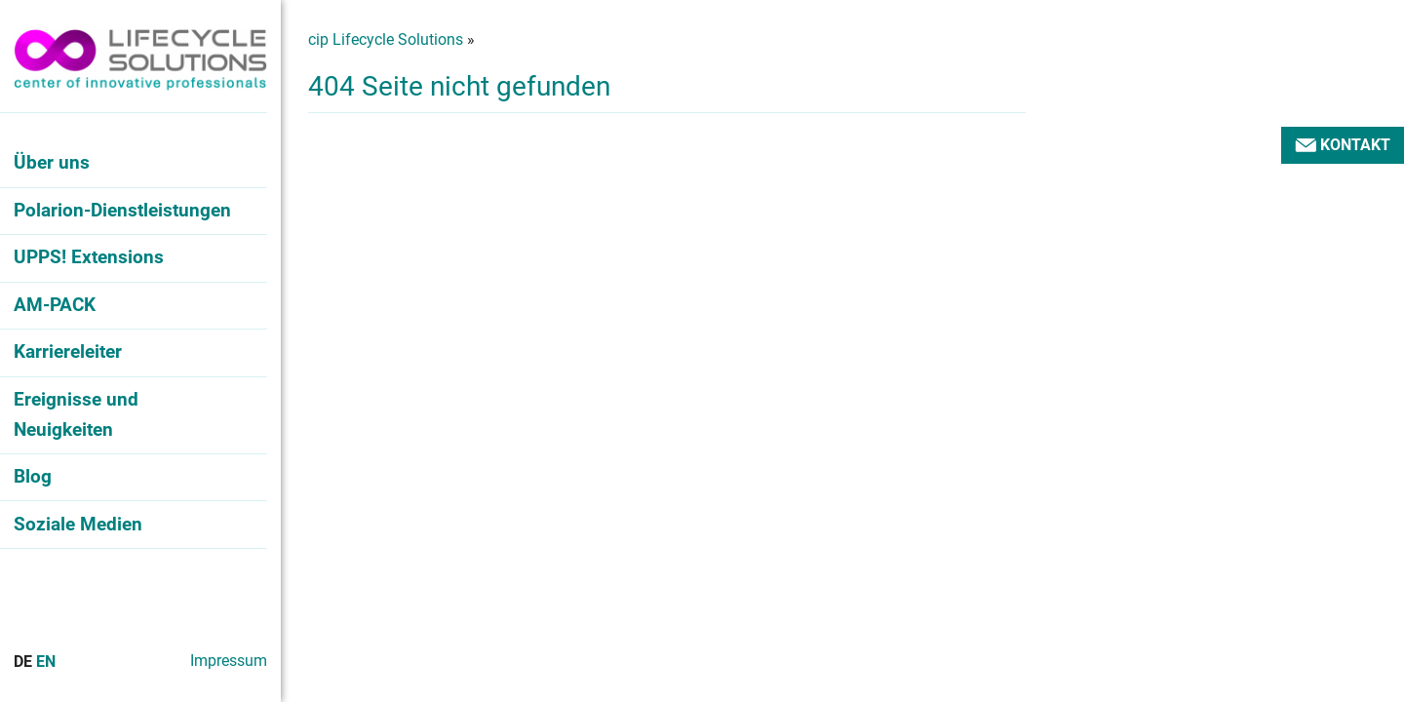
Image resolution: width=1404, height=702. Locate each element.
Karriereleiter (68, 351)
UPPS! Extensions (89, 257)
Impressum (228, 660)
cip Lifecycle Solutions (385, 39)
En (46, 661)
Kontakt (1342, 145)
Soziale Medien (78, 524)
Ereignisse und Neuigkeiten (76, 414)
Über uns (52, 162)
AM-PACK (55, 304)
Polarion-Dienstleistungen (122, 210)
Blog (33, 476)
